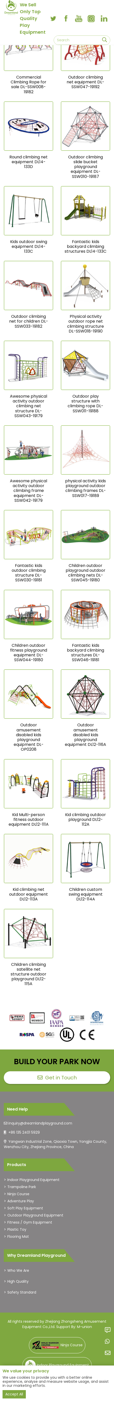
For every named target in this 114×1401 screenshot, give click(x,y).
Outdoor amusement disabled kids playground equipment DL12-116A (85, 734)
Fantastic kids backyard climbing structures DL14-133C (85, 246)
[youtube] (78, 18)
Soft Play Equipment (25, 1208)
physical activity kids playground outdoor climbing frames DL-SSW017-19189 (85, 488)
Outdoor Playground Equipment (35, 1215)
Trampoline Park (21, 1186)
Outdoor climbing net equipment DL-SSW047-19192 (85, 82)
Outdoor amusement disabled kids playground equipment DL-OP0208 (29, 737)
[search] (104, 40)
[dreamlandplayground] (17, 1018)
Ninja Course (18, 1193)
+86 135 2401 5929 (24, 1132)
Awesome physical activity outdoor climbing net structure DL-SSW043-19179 (28, 406)
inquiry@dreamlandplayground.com (40, 1123)
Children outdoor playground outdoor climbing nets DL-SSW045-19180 (85, 573)
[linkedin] (104, 18)
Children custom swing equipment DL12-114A (86, 894)
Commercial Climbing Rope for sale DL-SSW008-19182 (28, 84)
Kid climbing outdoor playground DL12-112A (85, 819)
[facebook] (66, 18)
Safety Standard (21, 1292)
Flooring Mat (18, 1236)
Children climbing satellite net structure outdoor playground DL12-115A (28, 974)
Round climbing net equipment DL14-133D (28, 162)
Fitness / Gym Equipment (29, 1222)
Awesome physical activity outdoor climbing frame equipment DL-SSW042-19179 (28, 490)
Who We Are (18, 1270)
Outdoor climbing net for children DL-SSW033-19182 (28, 321)
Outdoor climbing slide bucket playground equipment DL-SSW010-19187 (85, 166)
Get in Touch (57, 1077)
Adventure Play (20, 1201)
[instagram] (91, 18)
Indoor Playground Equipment (33, 1179)
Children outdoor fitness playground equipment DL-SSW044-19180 (28, 652)
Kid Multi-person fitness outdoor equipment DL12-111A (29, 819)
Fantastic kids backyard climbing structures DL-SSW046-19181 (85, 652)
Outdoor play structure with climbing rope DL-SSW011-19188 (85, 403)
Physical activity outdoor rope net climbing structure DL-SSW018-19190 (85, 324)
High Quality (18, 1281)
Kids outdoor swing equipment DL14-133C (28, 246)
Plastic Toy (16, 1229)
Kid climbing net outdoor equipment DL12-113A (28, 894)
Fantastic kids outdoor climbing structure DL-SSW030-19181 (29, 573)
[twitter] (53, 18)
